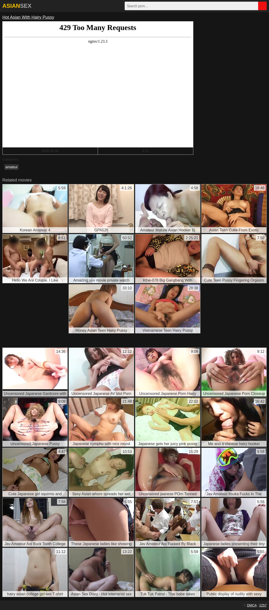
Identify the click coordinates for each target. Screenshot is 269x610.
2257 (263, 605)
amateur (11, 167)
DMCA (251, 605)
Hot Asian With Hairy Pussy (28, 17)
